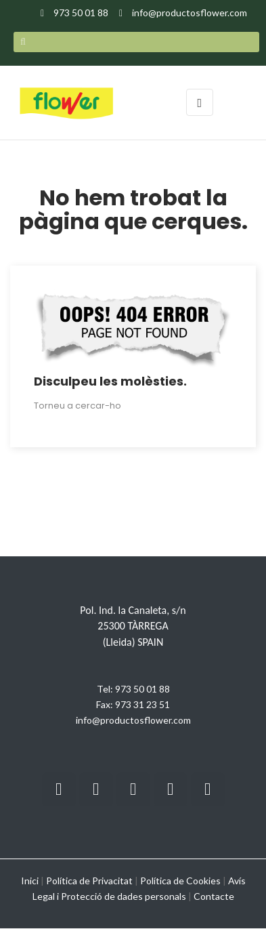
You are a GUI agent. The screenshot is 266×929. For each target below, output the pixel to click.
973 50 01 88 (142, 689)
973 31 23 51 (142, 704)
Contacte (214, 896)
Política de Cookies (180, 880)
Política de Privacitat (89, 880)
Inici (30, 880)
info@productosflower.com (133, 720)
